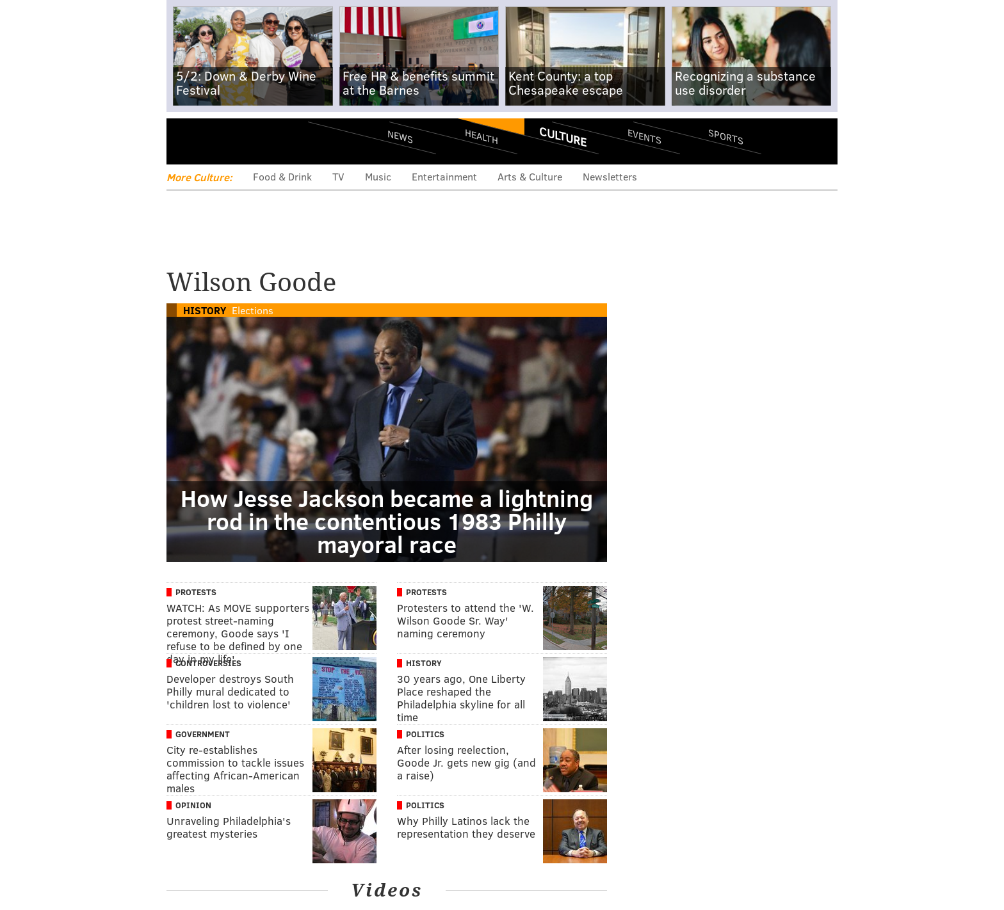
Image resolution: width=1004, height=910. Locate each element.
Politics (425, 734)
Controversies (208, 663)
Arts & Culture (530, 176)
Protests (195, 592)
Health (481, 136)
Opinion (193, 805)
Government (202, 734)
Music (378, 176)
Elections (252, 310)
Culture (563, 136)
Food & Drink (282, 176)
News (400, 136)
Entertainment (444, 176)
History (204, 310)
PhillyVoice (254, 140)
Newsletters (610, 176)
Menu (187, 141)
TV (338, 176)
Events (644, 136)
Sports (725, 136)
